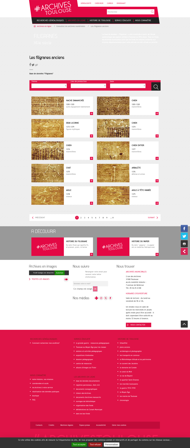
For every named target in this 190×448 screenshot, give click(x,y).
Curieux (110, 3)
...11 (112, 218)
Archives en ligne (44, 26)
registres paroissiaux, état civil (88, 385)
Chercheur (99, 3)
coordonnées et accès (40, 383)
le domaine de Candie (128, 368)
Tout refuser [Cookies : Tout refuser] (95, 444)
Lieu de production (79, 81)
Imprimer (184, 243)
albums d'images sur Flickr (86, 368)
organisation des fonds (84, 405)
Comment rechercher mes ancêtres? (46, 343)
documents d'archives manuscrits (88, 397)
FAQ (33, 400)
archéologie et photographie (131, 351)
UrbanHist (123, 343)
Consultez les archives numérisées (70, 26)
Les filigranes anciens (100, 26)
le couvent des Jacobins (129, 364)
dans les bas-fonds (83, 414)
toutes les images (40, 279)
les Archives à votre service (42, 388)
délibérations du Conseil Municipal (89, 410)
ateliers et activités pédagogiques (89, 351)
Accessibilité (101, 425)
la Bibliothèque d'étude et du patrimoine (135, 359)
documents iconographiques (86, 389)
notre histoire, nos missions (42, 379)
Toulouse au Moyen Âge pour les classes (91, 347)
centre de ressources (84, 364)
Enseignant (121, 3)
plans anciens (125, 347)
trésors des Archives (83, 393)
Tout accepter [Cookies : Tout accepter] (79, 444)
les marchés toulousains (129, 384)
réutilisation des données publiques (45, 392)
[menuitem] (50, 20)
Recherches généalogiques (43, 339)
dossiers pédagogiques (84, 359)
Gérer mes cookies (119, 425)
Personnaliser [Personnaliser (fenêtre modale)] (111, 444)
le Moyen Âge (125, 392)
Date (112, 81)
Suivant (151, 217)
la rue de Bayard (126, 376)
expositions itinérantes (84, 355)
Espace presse (84, 425)
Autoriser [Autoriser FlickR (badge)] (59, 273)
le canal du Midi (126, 372)
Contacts (39, 425)
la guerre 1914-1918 (127, 388)
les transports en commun (129, 355)
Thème (34, 81)
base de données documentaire (88, 381)
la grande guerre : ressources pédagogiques (92, 343)
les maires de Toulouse (128, 396)
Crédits (51, 425)
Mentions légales (66, 425)
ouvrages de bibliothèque (85, 401)
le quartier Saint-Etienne (129, 380)
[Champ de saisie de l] (90, 283)
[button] (36, 65)
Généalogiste (86, 3)
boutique (35, 396)
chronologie (124, 400)
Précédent (40, 217)
